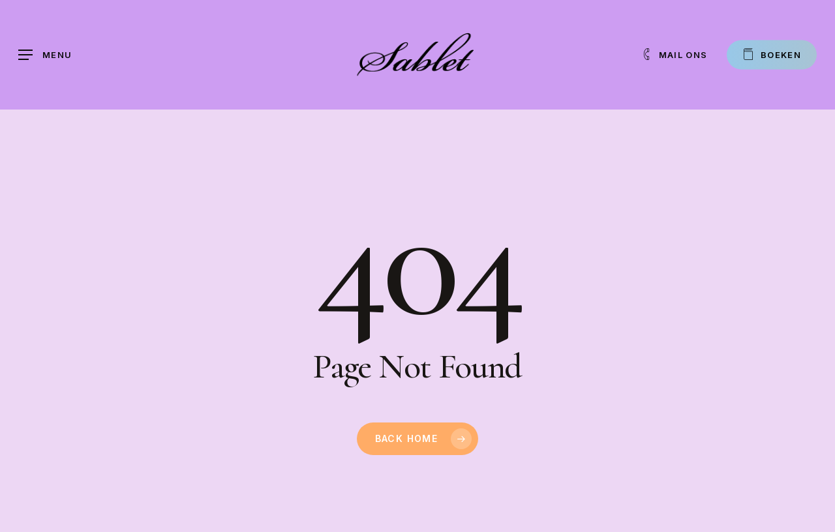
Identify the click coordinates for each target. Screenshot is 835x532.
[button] (45, 55)
